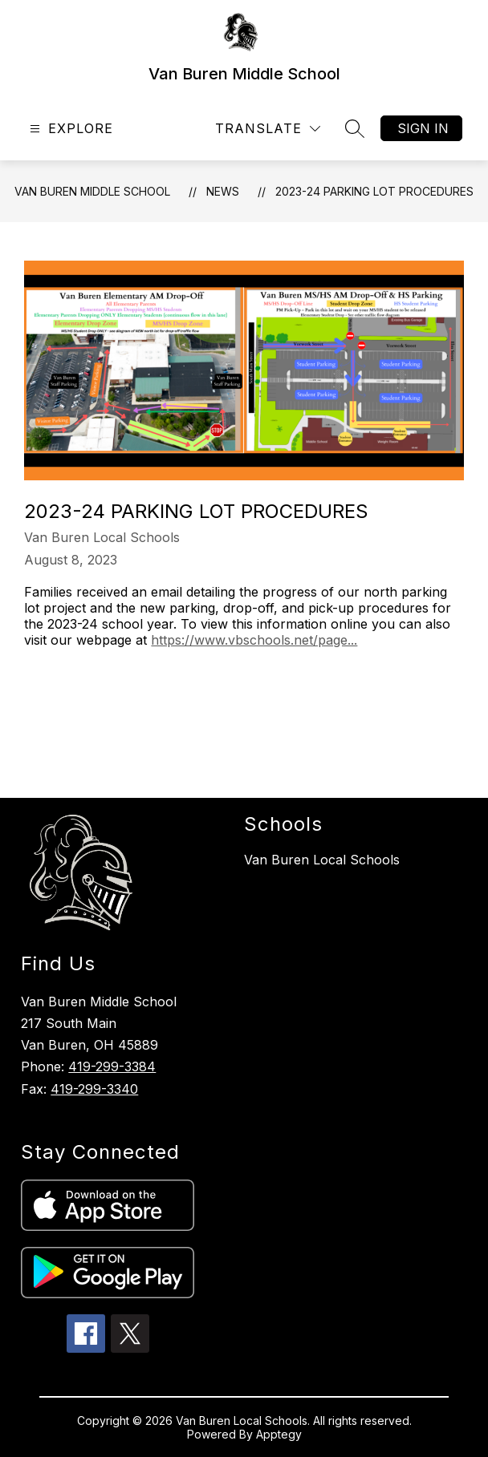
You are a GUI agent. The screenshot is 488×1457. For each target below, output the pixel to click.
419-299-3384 (112, 1066)
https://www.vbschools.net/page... (254, 640)
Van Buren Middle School (92, 191)
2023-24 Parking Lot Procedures (374, 191)
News (222, 191)
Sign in (423, 128)
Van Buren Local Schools (322, 860)
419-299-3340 (94, 1089)
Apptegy (279, 1434)
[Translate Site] (267, 129)
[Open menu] (69, 129)
